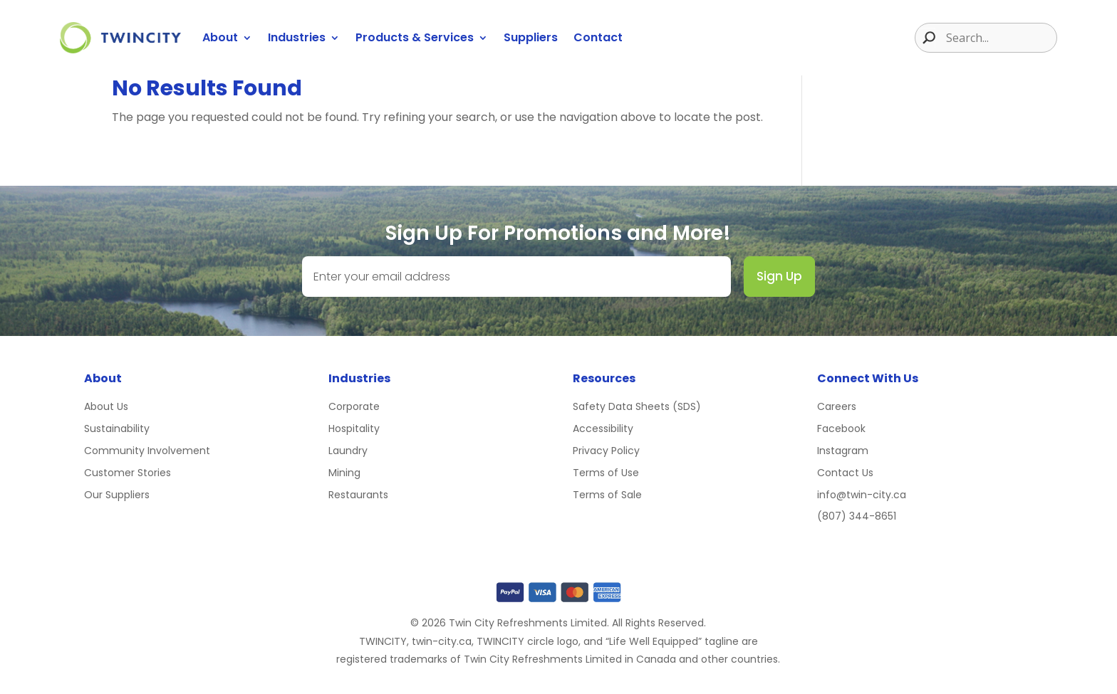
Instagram (842, 450)
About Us (106, 406)
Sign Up (779, 276)
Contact (598, 37)
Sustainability (117, 428)
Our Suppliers (117, 495)
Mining (344, 473)
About (220, 37)
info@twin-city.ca (861, 495)
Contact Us (845, 473)
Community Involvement (147, 450)
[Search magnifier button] (925, 38)
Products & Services (414, 37)
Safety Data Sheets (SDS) (637, 406)
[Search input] (999, 37)
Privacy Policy (606, 450)
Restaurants (358, 495)
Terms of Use (606, 473)
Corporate (354, 406)
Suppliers (531, 37)
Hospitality (354, 428)
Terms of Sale (607, 495)
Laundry (348, 450)
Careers (836, 406)
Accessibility (603, 428)
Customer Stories (127, 473)
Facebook (841, 428)
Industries (297, 37)
